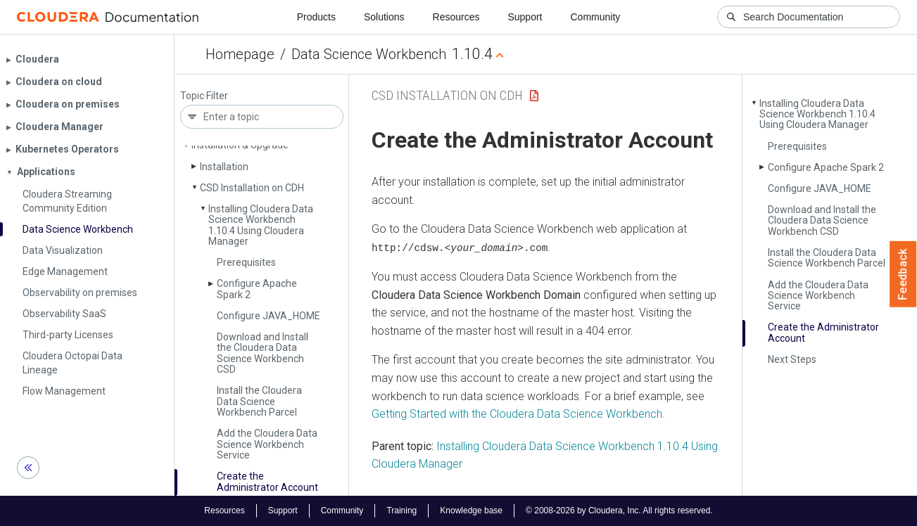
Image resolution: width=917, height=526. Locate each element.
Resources (456, 17)
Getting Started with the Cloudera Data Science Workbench (517, 414)
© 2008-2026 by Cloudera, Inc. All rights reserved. (619, 510)
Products (316, 17)
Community (596, 17)
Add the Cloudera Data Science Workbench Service (267, 444)
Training (401, 510)
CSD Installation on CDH (252, 187)
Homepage (239, 54)
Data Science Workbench (368, 54)
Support (524, 17)
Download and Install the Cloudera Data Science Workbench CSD (262, 353)
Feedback (903, 274)
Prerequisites (246, 262)
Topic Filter (204, 96)
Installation (224, 166)
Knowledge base (471, 510)
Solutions (384, 17)
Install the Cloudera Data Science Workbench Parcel (259, 401)
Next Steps (792, 359)
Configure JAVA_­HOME (268, 315)
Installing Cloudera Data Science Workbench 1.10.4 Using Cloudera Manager (260, 225)
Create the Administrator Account (267, 481)
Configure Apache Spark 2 (257, 289)
